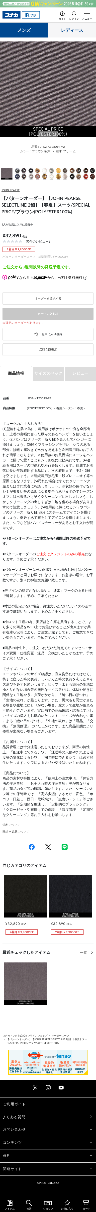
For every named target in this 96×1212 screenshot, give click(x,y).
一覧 (84, 952)
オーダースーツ (60, 1035)
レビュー (80, 373)
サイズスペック (48, 373)
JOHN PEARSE (10, 190)
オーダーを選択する (48, 298)
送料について (11, 825)
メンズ (24, 30)
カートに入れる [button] (48, 314)
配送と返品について (15, 832)
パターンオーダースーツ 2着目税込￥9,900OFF (35, 256)
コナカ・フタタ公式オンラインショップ (24, 1035)
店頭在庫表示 (48, 349)
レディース (72, 30)
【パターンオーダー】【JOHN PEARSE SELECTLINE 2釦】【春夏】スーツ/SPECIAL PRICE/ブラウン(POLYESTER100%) (47, 1041)
